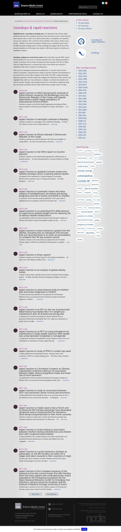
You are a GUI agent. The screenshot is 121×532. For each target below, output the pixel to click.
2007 (80, 124)
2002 (80, 138)
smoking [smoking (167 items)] (100, 228)
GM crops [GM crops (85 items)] (79, 207)
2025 (80, 73)
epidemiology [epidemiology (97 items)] (80, 199)
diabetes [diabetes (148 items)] (80, 188)
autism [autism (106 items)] (91, 158)
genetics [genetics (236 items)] (97, 204)
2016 (80, 99)
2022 (80, 82)
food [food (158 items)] (98, 200)
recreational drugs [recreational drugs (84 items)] (91, 228)
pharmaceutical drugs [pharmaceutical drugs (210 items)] (84, 220)
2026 (80, 71)
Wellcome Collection (62, 514)
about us (40, 13)
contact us (98, 13)
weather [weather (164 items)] (80, 239)
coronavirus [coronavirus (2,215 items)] (85, 176)
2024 (80, 76)
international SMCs (78, 13)
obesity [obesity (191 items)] (97, 212)
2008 (80, 121)
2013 (80, 107)
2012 (80, 110)
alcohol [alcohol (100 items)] (96, 150)
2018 (80, 93)
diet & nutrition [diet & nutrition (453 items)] (91, 188)
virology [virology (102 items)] (98, 235)
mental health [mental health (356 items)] (87, 212)
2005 (80, 129)
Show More (35, 494)
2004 (80, 132)
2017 (80, 96)
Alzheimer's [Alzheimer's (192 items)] (98, 154)
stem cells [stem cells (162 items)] (80, 232)
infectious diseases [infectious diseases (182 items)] (94, 208)
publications (57, 13)
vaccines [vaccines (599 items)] (90, 232)
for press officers (85, 28)
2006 (80, 126)
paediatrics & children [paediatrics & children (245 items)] (85, 216)
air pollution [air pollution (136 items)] (88, 150)
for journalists (48, 21)
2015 (80, 101)
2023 (80, 79)
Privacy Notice (31, 521)
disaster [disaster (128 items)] (79, 192)
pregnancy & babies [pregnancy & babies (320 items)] (85, 224)
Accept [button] (84, 529)
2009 (80, 118)
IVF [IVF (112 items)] (78, 211)
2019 (80, 90)
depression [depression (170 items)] (95, 184)
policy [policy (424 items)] (97, 220)
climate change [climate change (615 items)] (84, 170)
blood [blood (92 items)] (96, 158)
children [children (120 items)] (92, 166)
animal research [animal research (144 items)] (82, 158)
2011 (79, 112)
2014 (80, 104)
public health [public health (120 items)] (81, 228)
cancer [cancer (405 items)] (99, 162)
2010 (80, 115)
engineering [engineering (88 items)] (96, 196)
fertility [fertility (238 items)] (89, 200)
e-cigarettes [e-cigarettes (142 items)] (87, 192)
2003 (80, 135)
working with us (22, 13)
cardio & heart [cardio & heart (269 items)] (82, 166)
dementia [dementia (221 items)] (95, 180)
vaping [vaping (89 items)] (97, 232)
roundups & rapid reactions (98, 40)
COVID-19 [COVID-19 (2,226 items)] (83, 181)
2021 (80, 85)
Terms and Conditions (20, 521)
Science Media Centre (28, 21)
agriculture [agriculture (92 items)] (80, 150)
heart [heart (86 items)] (85, 207)
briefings (95, 52)
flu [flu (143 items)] (94, 200)
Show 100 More (51, 494)
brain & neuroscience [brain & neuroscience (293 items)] (85, 162)
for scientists (83, 26)
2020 (80, 87)
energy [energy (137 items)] (95, 192)
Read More (77, 529)
